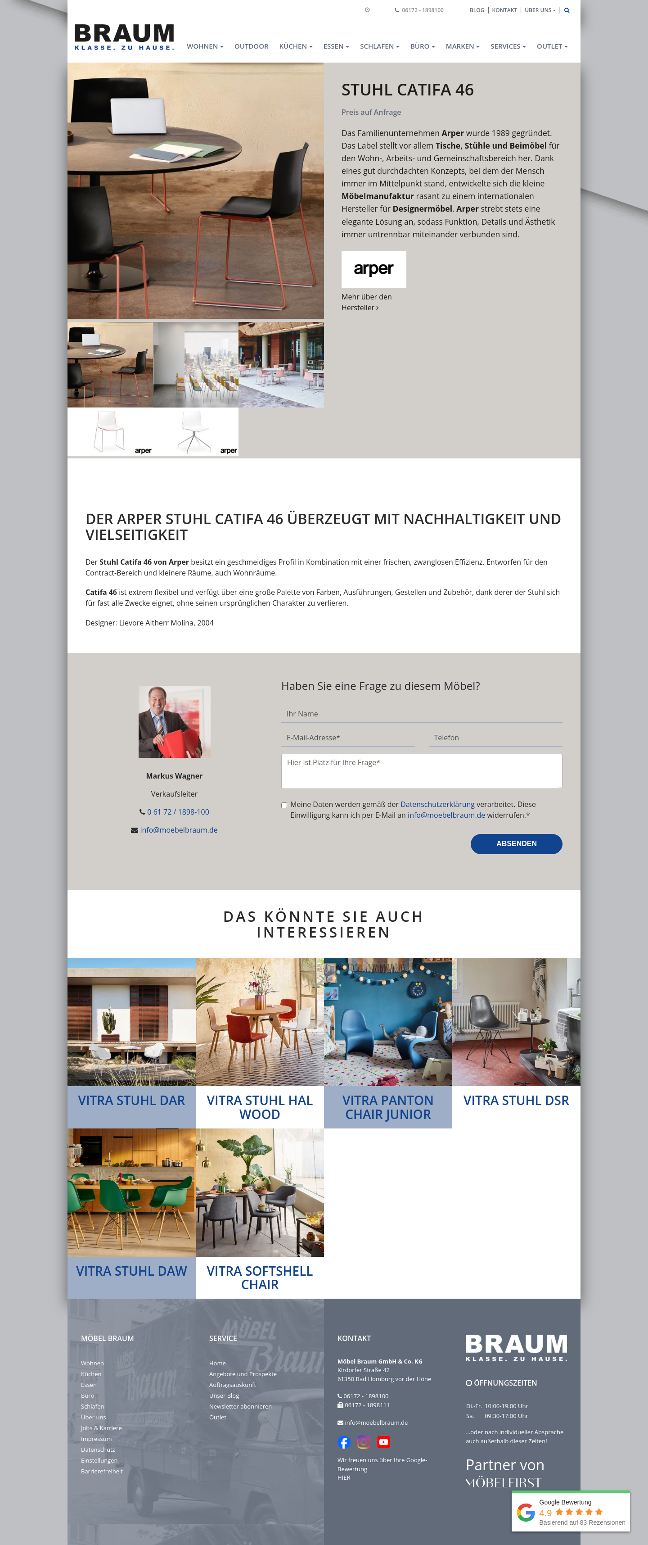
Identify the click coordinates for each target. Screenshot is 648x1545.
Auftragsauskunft (232, 1385)
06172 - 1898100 (423, 10)
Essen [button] (334, 45)
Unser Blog (224, 1395)
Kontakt (505, 10)
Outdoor (251, 45)
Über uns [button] (538, 10)
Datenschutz (98, 1449)
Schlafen (92, 1406)
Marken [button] (460, 45)
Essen (89, 1385)
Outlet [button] (549, 45)
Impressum (96, 1439)
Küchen (91, 1374)
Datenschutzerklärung (437, 804)
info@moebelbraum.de (178, 830)
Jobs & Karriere (101, 1428)
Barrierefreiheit (102, 1471)
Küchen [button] (293, 45)
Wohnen (92, 1363)
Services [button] (505, 45)
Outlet (217, 1417)
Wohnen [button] (202, 45)
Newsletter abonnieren (240, 1406)
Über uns (93, 1417)
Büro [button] (419, 45)
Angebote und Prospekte (243, 1374)
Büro (87, 1395)
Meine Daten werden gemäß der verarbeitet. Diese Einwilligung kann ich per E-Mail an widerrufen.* (413, 809)
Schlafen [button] (377, 45)
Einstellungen (99, 1460)
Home (217, 1363)
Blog (477, 10)
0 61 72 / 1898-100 (178, 812)
